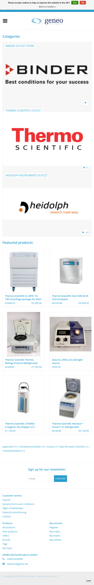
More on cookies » (47, 7)
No (82, 3)
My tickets (55, 535)
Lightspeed (52, 576)
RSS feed (7, 548)
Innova (52, 446)
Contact (6, 516)
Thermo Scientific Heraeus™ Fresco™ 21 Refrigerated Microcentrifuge (67, 425)
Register (54, 527)
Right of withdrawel (12, 508)
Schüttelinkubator (13, 450)
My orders (55, 531)
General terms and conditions (18, 504)
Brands (6, 539)
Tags (4, 543)
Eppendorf (9, 446)
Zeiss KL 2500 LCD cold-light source (67, 361)
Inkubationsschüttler (32, 446)
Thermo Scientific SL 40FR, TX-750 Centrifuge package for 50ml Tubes (23, 297)
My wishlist (55, 539)
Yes (75, 3)
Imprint (6, 499)
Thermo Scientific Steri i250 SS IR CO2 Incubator (70, 297)
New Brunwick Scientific (73, 446)
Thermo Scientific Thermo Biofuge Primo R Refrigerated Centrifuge (21, 361)
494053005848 (15, 559)
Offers (5, 535)
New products (9, 531)
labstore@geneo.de (17, 563)
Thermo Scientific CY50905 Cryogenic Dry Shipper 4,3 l (20, 425)
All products (8, 527)
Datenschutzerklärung (14, 512)
